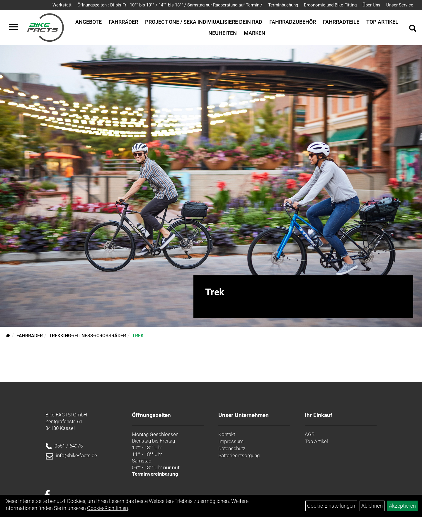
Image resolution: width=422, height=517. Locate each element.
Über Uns (371, 5)
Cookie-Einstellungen (331, 506)
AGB (309, 434)
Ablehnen (372, 506)
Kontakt (226, 434)
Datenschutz (231, 448)
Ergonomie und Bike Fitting (330, 5)
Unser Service (399, 5)
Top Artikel (382, 22)
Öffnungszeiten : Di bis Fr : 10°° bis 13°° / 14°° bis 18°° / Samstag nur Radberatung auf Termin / (169, 5)
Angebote (88, 22)
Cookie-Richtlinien (107, 508)
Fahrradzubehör (292, 22)
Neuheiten (222, 33)
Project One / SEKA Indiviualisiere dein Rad (203, 22)
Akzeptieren (402, 506)
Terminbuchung (283, 5)
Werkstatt (62, 5)
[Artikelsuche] (412, 29)
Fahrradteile (341, 22)
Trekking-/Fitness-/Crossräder (87, 335)
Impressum (231, 441)
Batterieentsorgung (239, 455)
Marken (254, 33)
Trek (138, 335)
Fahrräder (123, 22)
